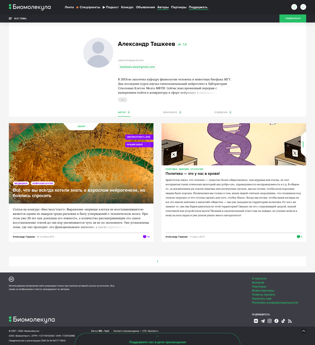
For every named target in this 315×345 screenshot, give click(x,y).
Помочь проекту (263, 294)
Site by (100, 331)
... (122, 99)
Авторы (163, 7)
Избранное (172, 112)
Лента (69, 7)
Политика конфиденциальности (275, 302)
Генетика (171, 169)
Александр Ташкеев (24, 236)
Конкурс (127, 7)
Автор (124, 112)
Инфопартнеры (263, 290)
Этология (196, 169)
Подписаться (292, 18)
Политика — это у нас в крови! (193, 174)
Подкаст (111, 7)
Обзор (81, 126)
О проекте (259, 278)
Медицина (21, 183)
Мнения (184, 169)
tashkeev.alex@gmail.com (137, 67)
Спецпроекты (88, 7)
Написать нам (261, 298)
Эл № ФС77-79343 (56, 340)
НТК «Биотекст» (150, 331)
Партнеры (178, 7)
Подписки (223, 112)
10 (148, 236)
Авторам (258, 282)
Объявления (145, 7)
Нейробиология (42, 183)
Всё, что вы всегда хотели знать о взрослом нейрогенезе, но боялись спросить (79, 193)
